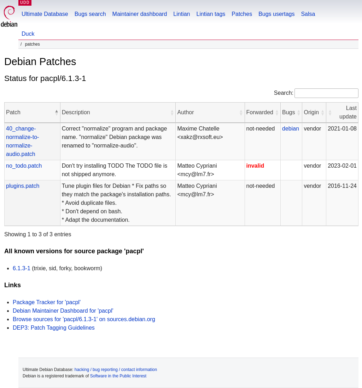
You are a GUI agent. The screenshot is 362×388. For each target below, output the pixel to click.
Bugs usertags (276, 14)
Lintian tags (210, 14)
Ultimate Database (45, 14)
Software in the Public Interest (118, 375)
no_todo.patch (24, 166)
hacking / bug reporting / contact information (116, 369)
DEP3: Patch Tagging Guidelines (54, 328)
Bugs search (90, 14)
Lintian (181, 14)
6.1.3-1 (21, 268)
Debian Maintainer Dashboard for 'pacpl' (63, 311)
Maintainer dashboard (139, 14)
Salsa (308, 14)
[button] (56, 112)
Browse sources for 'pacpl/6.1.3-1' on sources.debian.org (84, 319)
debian (290, 129)
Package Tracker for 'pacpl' (47, 302)
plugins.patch (22, 186)
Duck (28, 34)
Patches (242, 14)
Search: (283, 93)
